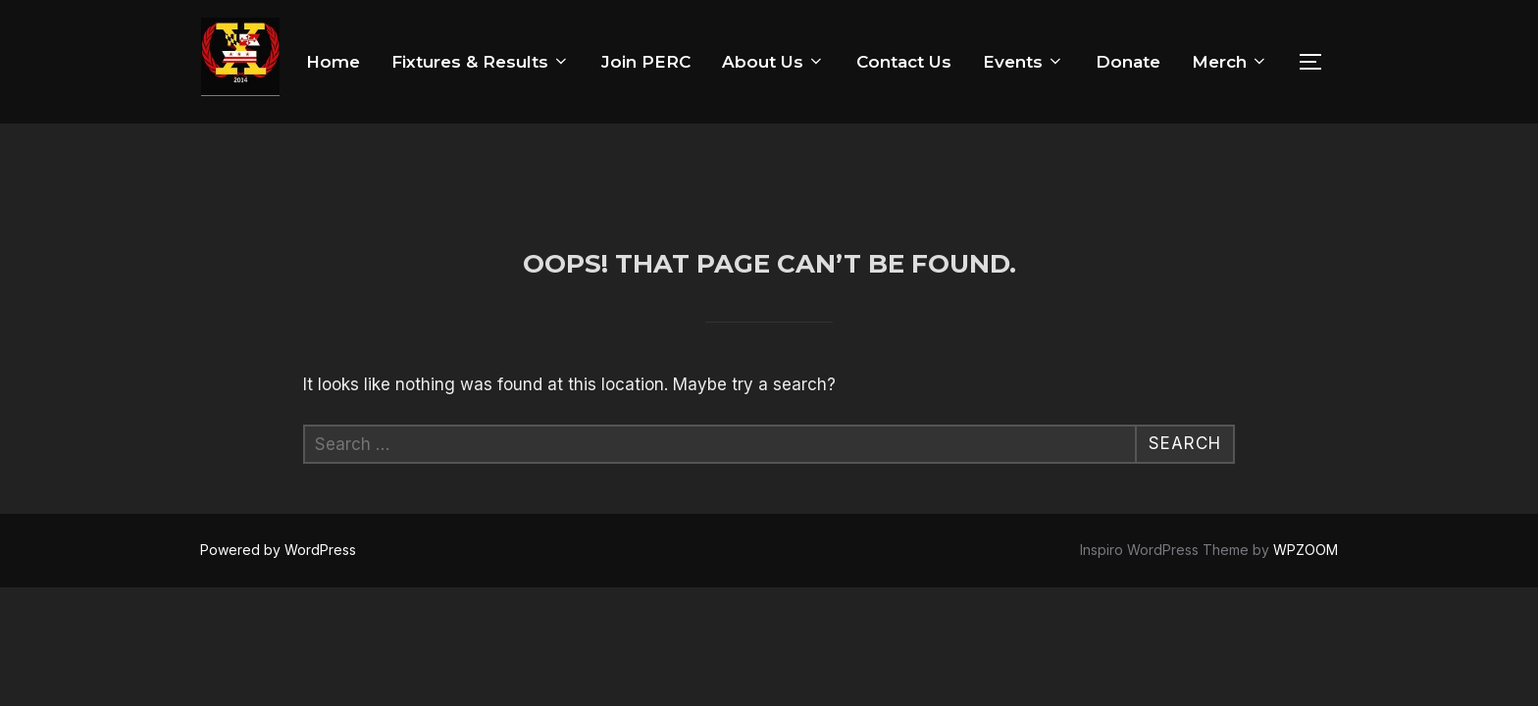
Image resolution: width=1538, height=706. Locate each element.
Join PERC (646, 62)
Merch (1230, 62)
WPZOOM (1305, 426)
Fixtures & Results (480, 62)
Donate (1128, 62)
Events (1023, 62)
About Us (773, 62)
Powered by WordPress (278, 426)
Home (333, 62)
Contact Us (903, 62)
